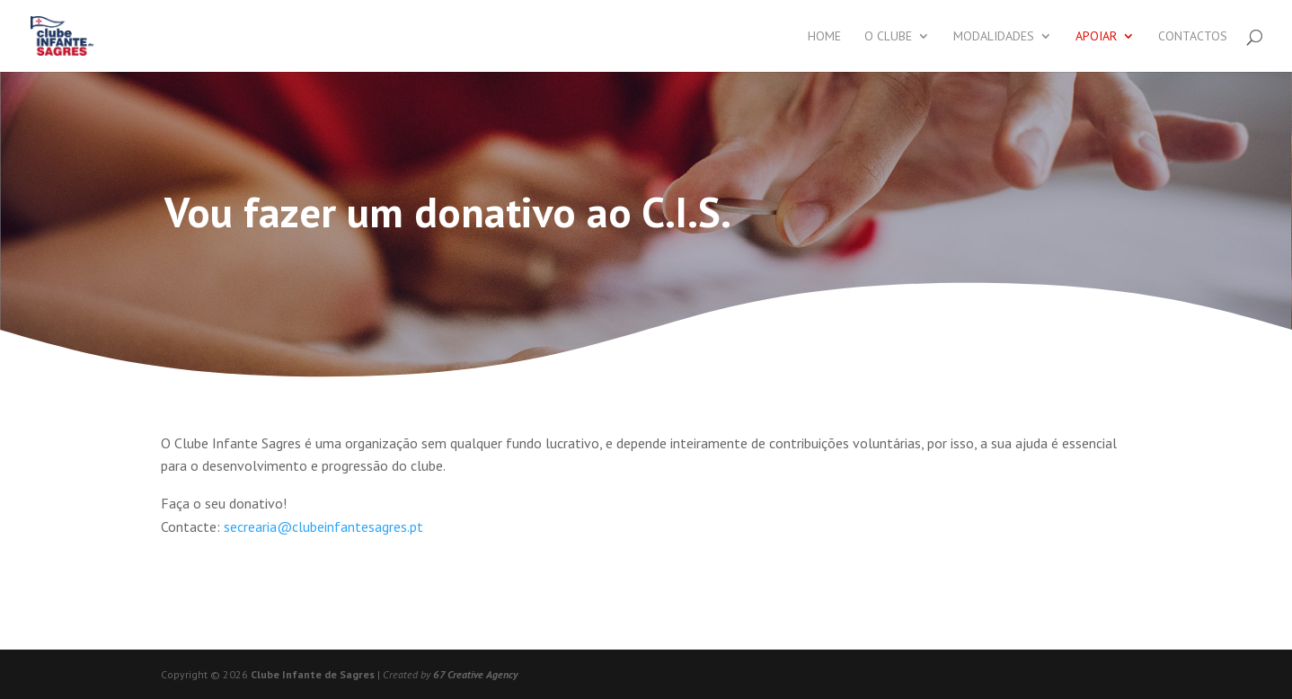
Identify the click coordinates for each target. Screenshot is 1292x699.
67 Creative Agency (475, 674)
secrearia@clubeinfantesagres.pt (323, 526)
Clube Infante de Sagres (313, 674)
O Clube (888, 37)
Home (824, 37)
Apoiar (1096, 37)
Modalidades (993, 37)
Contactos (1192, 37)
